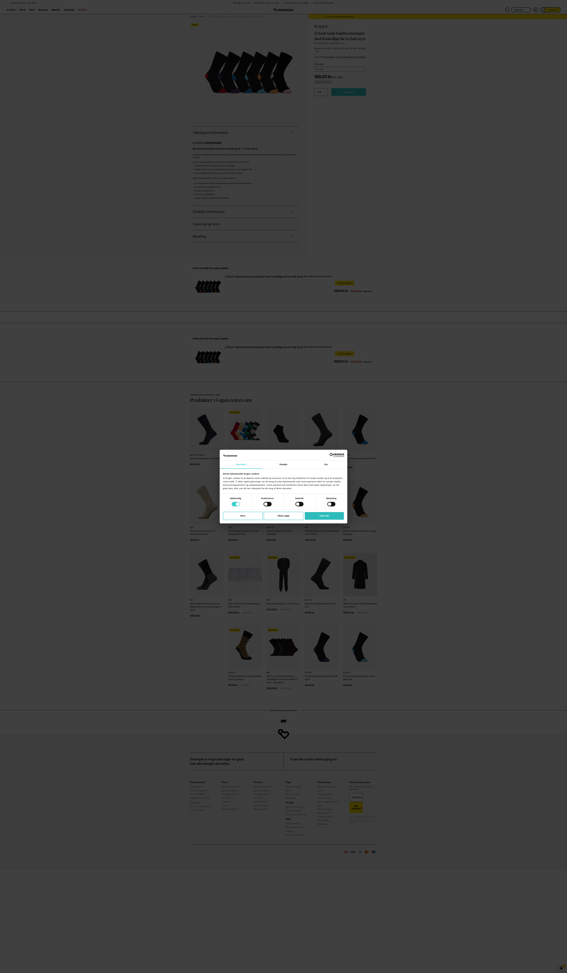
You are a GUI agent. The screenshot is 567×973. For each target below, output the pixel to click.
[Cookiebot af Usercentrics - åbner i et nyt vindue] (331, 455)
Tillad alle (324, 516)
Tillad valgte (283, 516)
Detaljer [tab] (283, 464)
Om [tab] (326, 464)
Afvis (242, 516)
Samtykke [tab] (241, 464)
